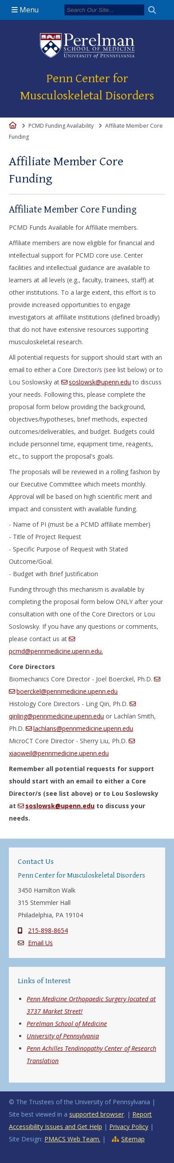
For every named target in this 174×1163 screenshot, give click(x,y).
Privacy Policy (128, 1126)
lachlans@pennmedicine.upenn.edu (83, 728)
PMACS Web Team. (72, 1139)
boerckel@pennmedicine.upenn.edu (67, 691)
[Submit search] (155, 10)
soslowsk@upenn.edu (100, 382)
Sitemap (133, 1139)
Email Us (40, 943)
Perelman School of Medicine (67, 1023)
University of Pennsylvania (63, 1036)
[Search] (104, 9)
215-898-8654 (48, 930)
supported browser (96, 1114)
